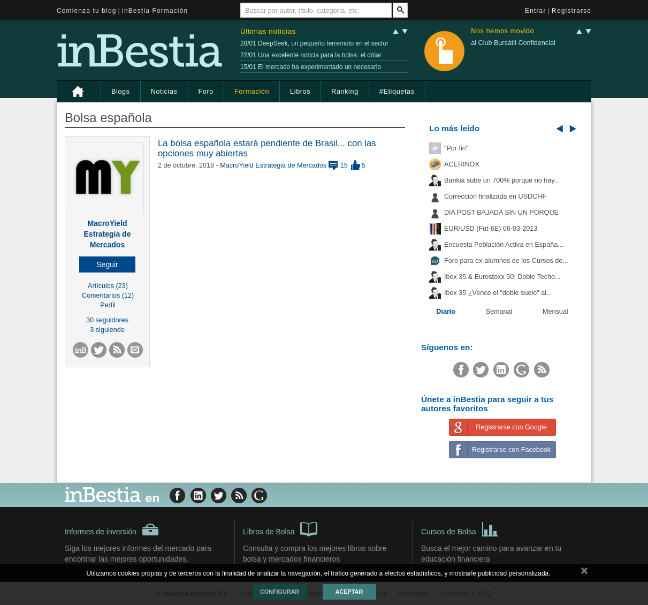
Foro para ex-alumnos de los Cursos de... (506, 260)
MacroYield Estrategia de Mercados (107, 234)
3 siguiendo (107, 330)
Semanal (499, 311)
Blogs (120, 91)
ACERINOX (461, 164)
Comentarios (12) (108, 295)
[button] (107, 264)
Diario (445, 311)
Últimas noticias (268, 31)
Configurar (279, 591)
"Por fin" (456, 148)
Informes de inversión (112, 529)
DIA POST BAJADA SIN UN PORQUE (501, 212)
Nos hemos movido (502, 31)
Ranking (345, 91)
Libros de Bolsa (280, 528)
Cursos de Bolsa (460, 528)
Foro (206, 91)
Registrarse (571, 10)
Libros (300, 91)
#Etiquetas (397, 91)
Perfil (108, 305)
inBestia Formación (155, 10)
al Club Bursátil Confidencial (513, 43)
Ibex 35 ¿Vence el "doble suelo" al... (498, 293)
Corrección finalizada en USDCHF (495, 196)
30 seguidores (107, 320)
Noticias (164, 91)
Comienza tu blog (87, 10)
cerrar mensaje (584, 572)
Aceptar (349, 591)
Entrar (535, 10)
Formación (251, 91)
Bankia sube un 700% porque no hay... (502, 180)
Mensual (555, 311)
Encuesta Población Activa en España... (503, 244)
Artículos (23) (108, 286)
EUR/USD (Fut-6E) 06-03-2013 (490, 228)
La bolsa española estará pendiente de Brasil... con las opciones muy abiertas (267, 148)
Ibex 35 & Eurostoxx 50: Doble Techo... (502, 277)
